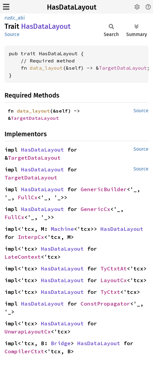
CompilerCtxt (24, 351)
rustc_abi (15, 18)
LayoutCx (113, 280)
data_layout (46, 68)
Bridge (61, 343)
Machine (62, 228)
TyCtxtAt (113, 268)
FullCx (28, 197)
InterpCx (31, 237)
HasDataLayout (71, 7)
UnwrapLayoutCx (28, 331)
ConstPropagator (105, 303)
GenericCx (95, 209)
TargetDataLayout (123, 68)
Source (12, 34)
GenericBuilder (104, 189)
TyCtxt (110, 291)
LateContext (23, 256)
